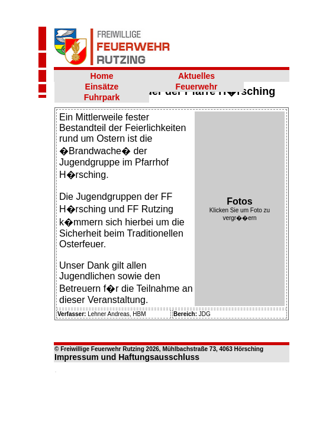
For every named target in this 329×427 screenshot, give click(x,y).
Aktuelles (196, 76)
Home (102, 76)
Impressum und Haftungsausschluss (126, 357)
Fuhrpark (102, 97)
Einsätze (102, 86)
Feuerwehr (197, 86)
